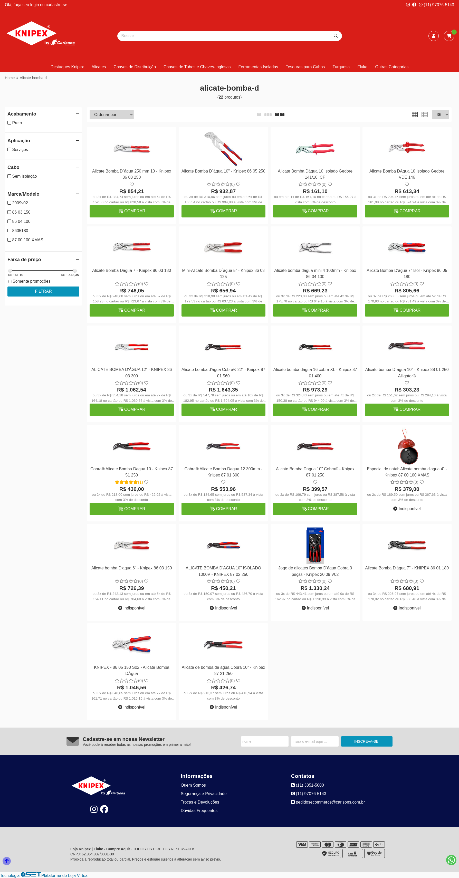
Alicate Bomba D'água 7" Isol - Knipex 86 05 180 (407, 273)
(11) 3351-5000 (307, 785)
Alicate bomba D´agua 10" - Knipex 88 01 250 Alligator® (407, 372)
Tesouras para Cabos (305, 67)
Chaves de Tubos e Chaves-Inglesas (197, 67)
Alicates (99, 67)
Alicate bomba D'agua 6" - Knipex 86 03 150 (131, 568)
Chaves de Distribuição (135, 67)
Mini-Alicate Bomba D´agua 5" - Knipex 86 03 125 (223, 273)
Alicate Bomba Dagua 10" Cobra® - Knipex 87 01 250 (315, 472)
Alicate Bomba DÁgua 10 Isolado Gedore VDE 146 (407, 174)
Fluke (362, 67)
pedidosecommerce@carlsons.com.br (328, 802)
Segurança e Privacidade (204, 793)
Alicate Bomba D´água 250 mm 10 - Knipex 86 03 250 (131, 174)
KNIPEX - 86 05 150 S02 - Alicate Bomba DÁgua (131, 670)
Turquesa (341, 67)
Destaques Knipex (67, 67)
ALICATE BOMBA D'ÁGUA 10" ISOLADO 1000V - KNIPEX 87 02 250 (223, 571)
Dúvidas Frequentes (199, 810)
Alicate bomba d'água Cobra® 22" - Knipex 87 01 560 (223, 372)
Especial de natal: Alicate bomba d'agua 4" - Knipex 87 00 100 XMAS (407, 472)
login (35, 5)
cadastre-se (56, 5)
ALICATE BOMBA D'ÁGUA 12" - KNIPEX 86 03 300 (131, 372)
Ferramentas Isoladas (258, 67)
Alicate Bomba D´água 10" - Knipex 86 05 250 (223, 171)
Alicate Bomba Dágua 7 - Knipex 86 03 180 (131, 270)
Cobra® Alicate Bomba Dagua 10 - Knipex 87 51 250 (131, 472)
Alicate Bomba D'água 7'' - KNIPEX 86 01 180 (407, 568)
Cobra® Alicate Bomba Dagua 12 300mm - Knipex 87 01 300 (224, 472)
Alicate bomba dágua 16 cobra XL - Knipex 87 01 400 (315, 372)
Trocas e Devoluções (200, 802)
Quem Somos (193, 785)
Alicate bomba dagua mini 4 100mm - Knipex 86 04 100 (315, 273)
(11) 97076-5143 (436, 5)
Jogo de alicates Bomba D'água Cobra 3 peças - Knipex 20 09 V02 (315, 571)
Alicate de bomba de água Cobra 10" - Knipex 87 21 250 (223, 670)
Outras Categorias (392, 67)
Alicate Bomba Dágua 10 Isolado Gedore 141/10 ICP (315, 174)
